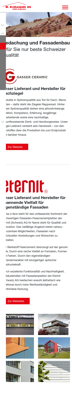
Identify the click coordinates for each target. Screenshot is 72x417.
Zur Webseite (16, 301)
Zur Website (15, 147)
